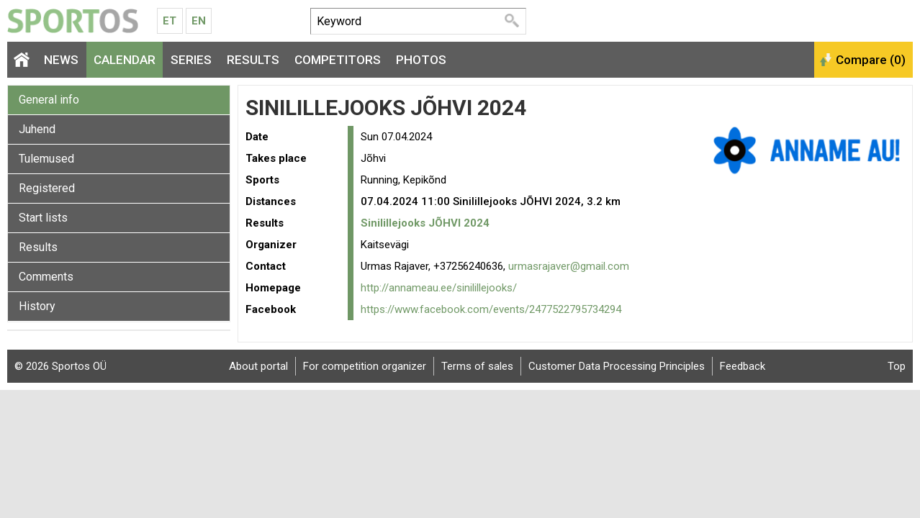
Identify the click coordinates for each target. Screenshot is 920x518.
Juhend (37, 129)
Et (169, 20)
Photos (421, 60)
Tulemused (46, 158)
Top (897, 366)
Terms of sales (477, 366)
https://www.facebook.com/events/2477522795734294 (491, 309)
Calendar (124, 60)
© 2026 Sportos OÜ (60, 366)
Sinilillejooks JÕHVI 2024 (425, 223)
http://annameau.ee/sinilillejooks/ (439, 287)
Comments (46, 276)
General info (49, 99)
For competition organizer (364, 366)
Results (253, 60)
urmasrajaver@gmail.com (568, 266)
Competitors (337, 60)
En (198, 20)
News (61, 60)
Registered (47, 188)
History (37, 306)
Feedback (742, 366)
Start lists (43, 217)
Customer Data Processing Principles (616, 366)
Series (191, 60)
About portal (258, 366)
